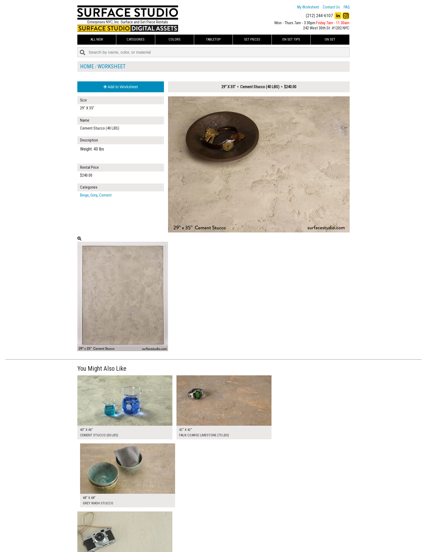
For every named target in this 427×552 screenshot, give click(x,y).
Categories (136, 39)
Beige (84, 195)
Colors (175, 39)
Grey (93, 195)
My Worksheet (308, 7)
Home (87, 66)
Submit (271, 537)
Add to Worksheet (120, 87)
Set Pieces (252, 39)
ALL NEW (96, 39)
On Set (330, 39)
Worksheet (111, 66)
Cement (105, 195)
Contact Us (331, 7)
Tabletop (213, 39)
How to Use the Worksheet (192, 524)
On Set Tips (291, 39)
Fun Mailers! (181, 543)
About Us (179, 531)
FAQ (347, 7)
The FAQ (178, 537)
